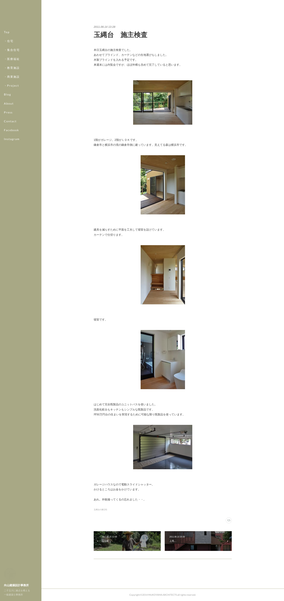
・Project (11, 85)
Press (8, 112)
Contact (10, 121)
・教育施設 (12, 67)
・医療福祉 (12, 59)
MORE (9, 130)
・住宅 (8, 41)
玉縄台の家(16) (100, 509)
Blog (7, 94)
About (9, 103)
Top (7, 32)
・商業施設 (12, 76)
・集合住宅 (12, 49)
